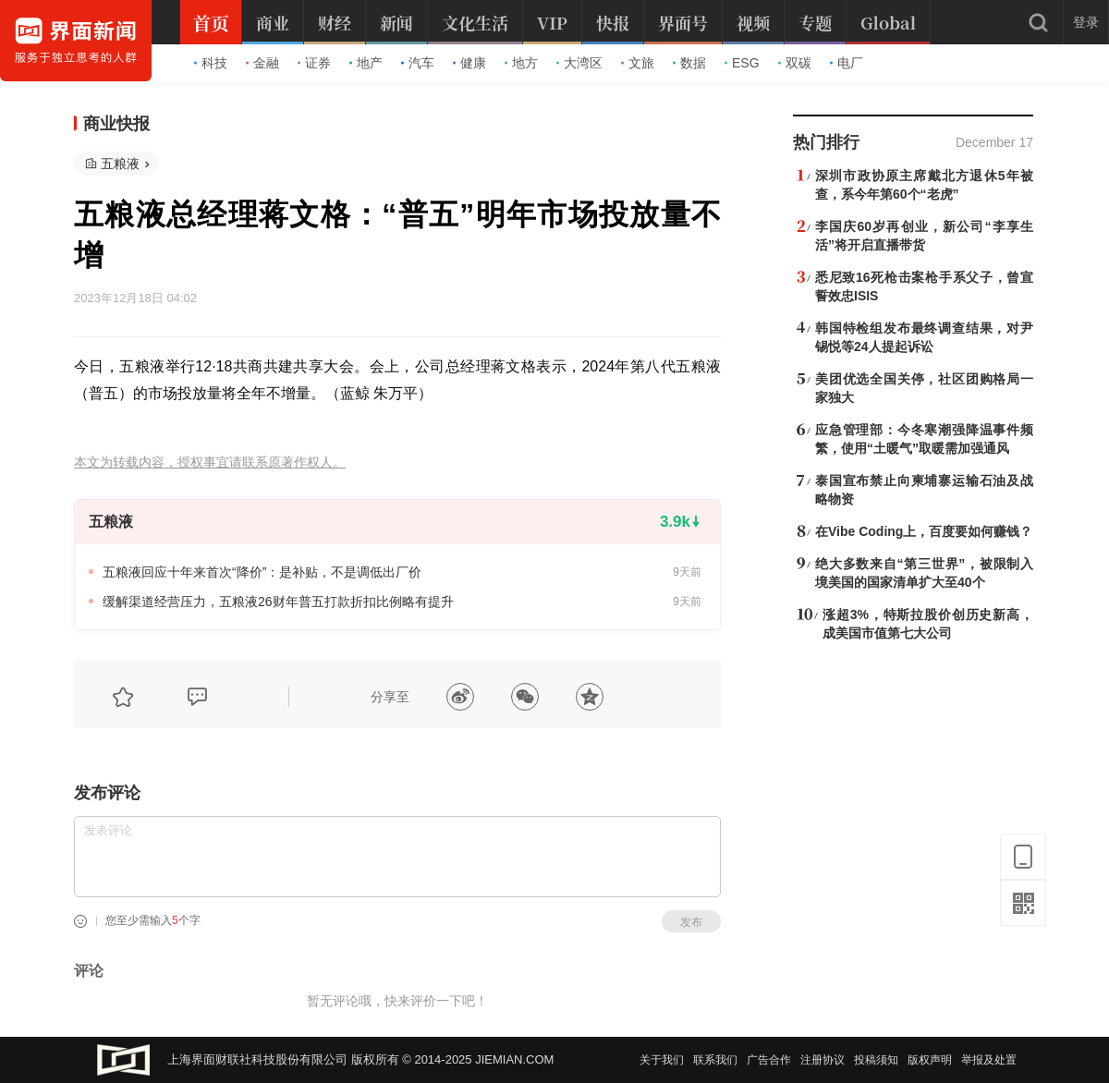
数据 (689, 62)
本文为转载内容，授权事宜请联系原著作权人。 (210, 462)
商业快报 (116, 124)
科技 (210, 62)
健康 (469, 62)
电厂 (846, 62)
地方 (521, 62)
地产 (366, 62)
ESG (742, 62)
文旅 (637, 62)
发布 (691, 922)
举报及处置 (989, 1059)
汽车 (417, 62)
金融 (262, 62)
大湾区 (579, 62)
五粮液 (120, 163)
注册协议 (822, 1059)
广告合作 (769, 1059)
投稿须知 (876, 1059)
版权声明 (930, 1059)
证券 (314, 62)
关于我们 (662, 1059)
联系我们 (715, 1059)
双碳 (794, 62)
